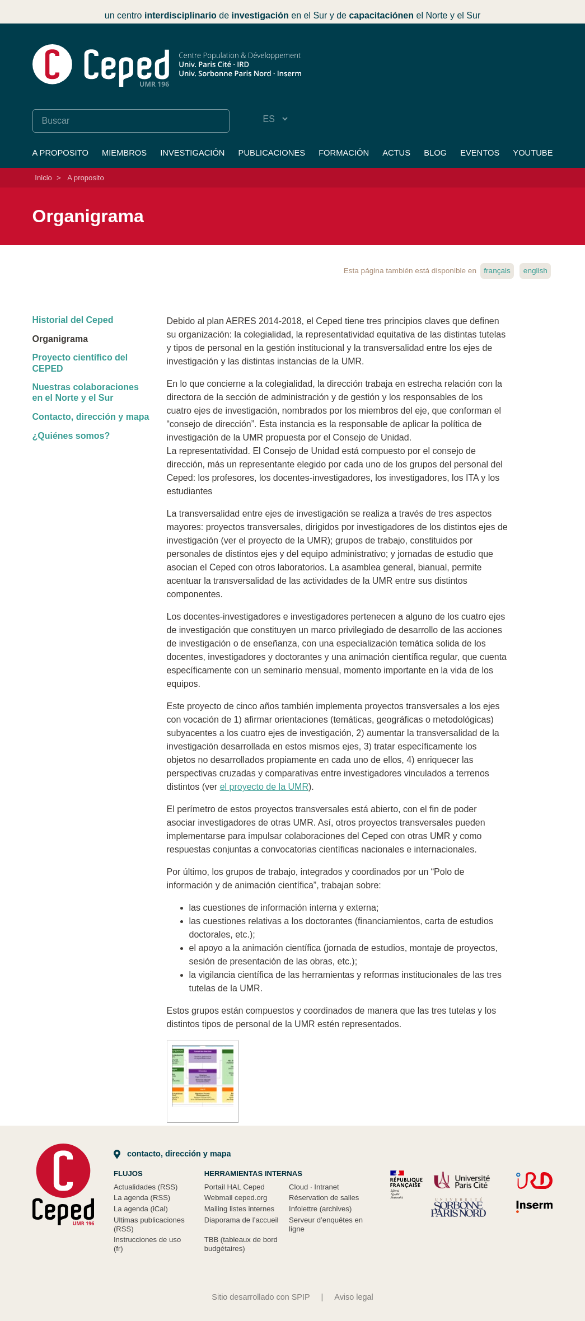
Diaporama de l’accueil (241, 1220)
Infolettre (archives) (320, 1209)
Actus (396, 152)
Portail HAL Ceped (234, 1187)
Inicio (43, 178)
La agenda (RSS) (142, 1197)
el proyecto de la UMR (264, 786)
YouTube (533, 152)
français (497, 270)
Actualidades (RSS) (145, 1187)
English (535, 270)
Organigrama (60, 339)
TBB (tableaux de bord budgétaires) (241, 1244)
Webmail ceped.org (236, 1197)
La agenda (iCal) (141, 1209)
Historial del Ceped (73, 320)
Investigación (192, 152)
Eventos (479, 152)
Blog (435, 152)
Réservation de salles (324, 1197)
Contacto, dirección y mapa (90, 416)
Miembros (124, 152)
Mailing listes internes (239, 1209)
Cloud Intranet (314, 1187)
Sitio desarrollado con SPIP (261, 1296)
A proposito (60, 152)
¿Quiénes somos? (71, 436)
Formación (344, 152)
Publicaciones (271, 152)
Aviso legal (353, 1296)
